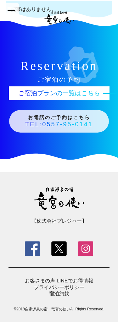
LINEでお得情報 (75, 280)
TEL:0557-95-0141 (59, 124)
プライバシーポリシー (59, 287)
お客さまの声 (40, 280)
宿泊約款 (59, 293)
